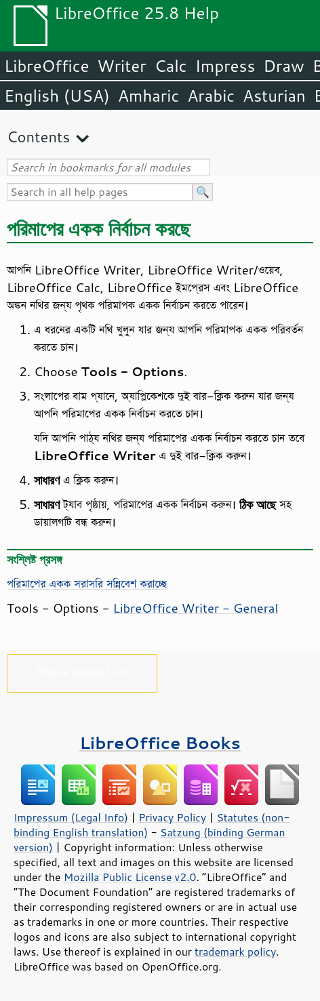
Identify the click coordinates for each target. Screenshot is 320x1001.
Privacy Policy (172, 817)
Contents (38, 136)
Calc (171, 65)
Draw (283, 65)
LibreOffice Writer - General (196, 608)
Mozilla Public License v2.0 (130, 877)
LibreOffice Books (160, 742)
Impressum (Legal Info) (71, 817)
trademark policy (235, 951)
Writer (121, 65)
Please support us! (82, 670)
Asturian (274, 95)
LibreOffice (46, 65)
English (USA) (57, 95)
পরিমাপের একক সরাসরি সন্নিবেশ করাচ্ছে (87, 583)
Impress (225, 65)
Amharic (148, 95)
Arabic (211, 95)
